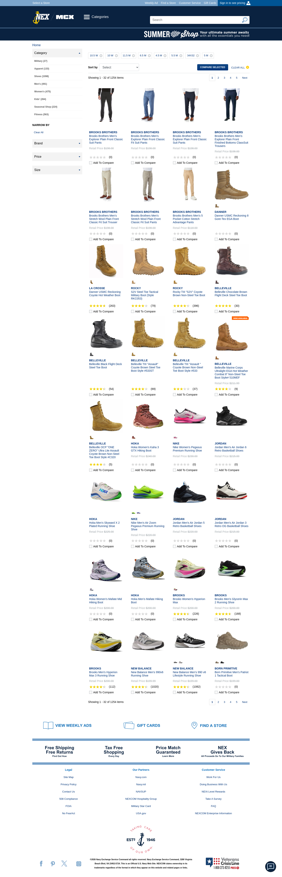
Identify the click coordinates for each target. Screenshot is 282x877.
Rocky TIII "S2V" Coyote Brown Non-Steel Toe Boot (189, 293)
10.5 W (96, 56)
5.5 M (177, 56)
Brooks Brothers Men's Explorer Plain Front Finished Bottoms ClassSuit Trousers (231, 140)
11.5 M (129, 56)
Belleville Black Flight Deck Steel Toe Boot (105, 365)
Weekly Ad (151, 2)
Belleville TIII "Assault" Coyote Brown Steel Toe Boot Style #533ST (145, 367)
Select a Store (41, 2)
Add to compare (103, 162)
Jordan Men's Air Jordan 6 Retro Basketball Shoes (230, 449)
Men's (40, 84)
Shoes (41, 76)
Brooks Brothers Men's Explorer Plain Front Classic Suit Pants (106, 139)
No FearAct (68, 813)
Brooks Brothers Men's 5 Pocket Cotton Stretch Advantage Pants (188, 219)
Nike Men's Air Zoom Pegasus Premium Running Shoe (147, 526)
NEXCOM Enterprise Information (213, 813)
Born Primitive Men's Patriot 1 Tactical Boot (231, 674)
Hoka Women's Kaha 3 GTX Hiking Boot (145, 449)
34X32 (193, 56)
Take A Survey (213, 798)
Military (40, 61)
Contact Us (68, 791)
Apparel (41, 68)
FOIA (68, 806)
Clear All (38, 132)
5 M (209, 56)
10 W (113, 56)
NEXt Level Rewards (213, 791)
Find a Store (168, 2)
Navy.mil (141, 784)
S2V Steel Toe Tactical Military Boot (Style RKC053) (144, 295)
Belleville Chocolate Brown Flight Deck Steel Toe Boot (231, 293)
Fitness (41, 114)
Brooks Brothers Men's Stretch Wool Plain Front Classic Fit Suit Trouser (104, 219)
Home (36, 45)
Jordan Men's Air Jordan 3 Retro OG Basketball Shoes (231, 524)
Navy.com (141, 777)
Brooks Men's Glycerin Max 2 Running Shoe (231, 600)
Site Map (68, 777)
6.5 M (146, 56)
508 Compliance (68, 798)
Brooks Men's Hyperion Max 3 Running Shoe (103, 674)
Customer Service (190, 2)
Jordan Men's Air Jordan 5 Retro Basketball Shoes (189, 524)
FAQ (213, 806)
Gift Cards (210, 2)
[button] (270, 866)
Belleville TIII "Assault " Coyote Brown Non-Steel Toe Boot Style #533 (188, 367)
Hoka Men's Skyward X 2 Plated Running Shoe (104, 524)
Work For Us (213, 777)
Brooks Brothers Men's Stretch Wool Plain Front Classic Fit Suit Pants (146, 219)
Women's (42, 91)
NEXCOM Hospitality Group (141, 798)
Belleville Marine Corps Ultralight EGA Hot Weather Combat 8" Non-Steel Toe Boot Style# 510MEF (231, 372)
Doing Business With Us (213, 784)
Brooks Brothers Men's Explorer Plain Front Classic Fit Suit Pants (148, 139)
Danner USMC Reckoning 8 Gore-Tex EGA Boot (232, 217)
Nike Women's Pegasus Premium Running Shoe (187, 449)
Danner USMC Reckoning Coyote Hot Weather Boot (105, 293)
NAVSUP (141, 791)
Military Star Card (141, 806)
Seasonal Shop (45, 106)
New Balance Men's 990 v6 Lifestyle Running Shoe (189, 674)
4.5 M (162, 56)
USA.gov (141, 813)
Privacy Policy (69, 784)
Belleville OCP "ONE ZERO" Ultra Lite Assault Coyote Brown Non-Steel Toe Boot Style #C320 (104, 452)
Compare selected (212, 67)
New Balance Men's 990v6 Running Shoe (147, 674)
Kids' (40, 99)
